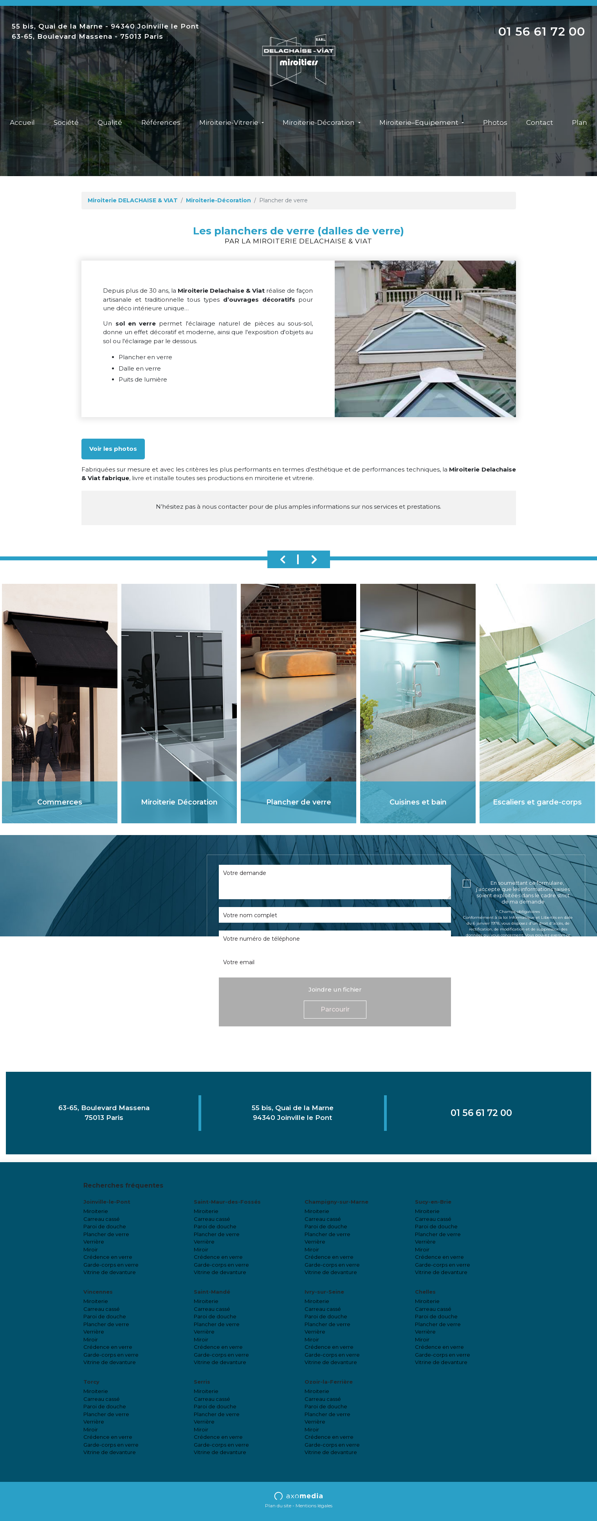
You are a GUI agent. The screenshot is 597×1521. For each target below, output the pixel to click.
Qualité (109, 122)
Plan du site (278, 1505)
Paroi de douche (104, 1226)
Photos (495, 122)
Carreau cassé (101, 1219)
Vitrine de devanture (109, 1272)
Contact (539, 122)
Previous (283, 559)
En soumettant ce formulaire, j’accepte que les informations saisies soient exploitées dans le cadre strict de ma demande (523, 892)
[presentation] (522, 983)
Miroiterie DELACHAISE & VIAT (133, 200)
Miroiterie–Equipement (419, 122)
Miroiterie (95, 1211)
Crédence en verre (107, 1257)
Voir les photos (113, 448)
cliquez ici (517, 958)
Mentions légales (314, 1505)
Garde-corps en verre (111, 1265)
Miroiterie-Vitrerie (229, 122)
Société (66, 122)
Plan (579, 122)
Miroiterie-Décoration (319, 122)
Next (314, 559)
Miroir (90, 1249)
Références (160, 122)
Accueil (22, 122)
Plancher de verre (106, 1234)
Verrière (93, 1241)
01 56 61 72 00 (541, 31)
